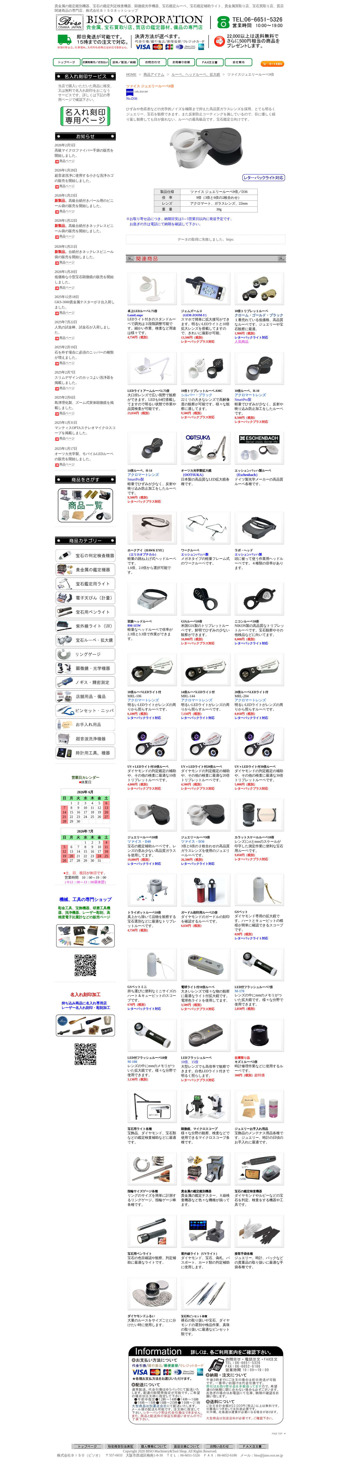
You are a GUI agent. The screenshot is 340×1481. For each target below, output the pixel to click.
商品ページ (65, 161)
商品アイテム (154, 74)
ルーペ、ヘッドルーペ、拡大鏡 (196, 74)
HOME (131, 74)
